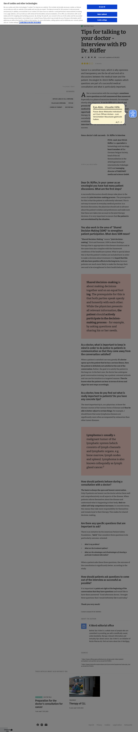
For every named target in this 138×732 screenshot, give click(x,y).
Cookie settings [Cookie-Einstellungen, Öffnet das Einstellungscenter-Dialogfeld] (102, 20)
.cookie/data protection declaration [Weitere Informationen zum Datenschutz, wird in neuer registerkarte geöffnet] (30, 22)
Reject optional (102, 14)
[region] (69, 12)
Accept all (102, 7)
